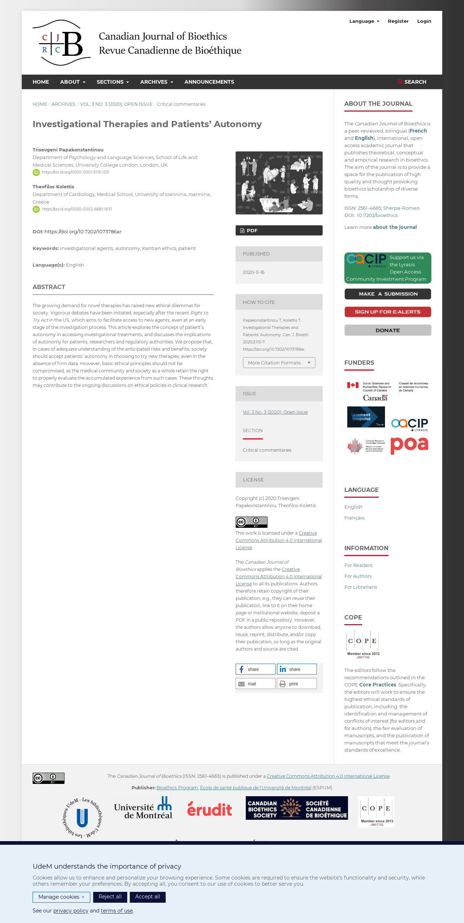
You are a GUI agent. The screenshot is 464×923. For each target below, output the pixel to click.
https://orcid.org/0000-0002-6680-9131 (77, 209)
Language (362, 21)
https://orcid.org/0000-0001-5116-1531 (75, 172)
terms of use (117, 910)
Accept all (147, 896)
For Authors (358, 576)
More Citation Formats (274, 363)
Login (424, 21)
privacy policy (70, 910)
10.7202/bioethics (377, 215)
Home (41, 82)
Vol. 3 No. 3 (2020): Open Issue (116, 104)
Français (354, 518)
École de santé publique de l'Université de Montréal (255, 787)
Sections (111, 82)
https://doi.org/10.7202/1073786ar (83, 231)
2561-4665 (369, 208)
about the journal (395, 227)
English (353, 507)
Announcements (209, 82)
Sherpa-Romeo (401, 208)
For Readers (358, 565)
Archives (154, 82)
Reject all (110, 896)
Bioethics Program (177, 787)
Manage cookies (61, 897)
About (70, 82)
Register (398, 21)
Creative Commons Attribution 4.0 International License (279, 540)
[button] (256, 669)
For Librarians (360, 587)
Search (412, 82)
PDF (251, 230)
